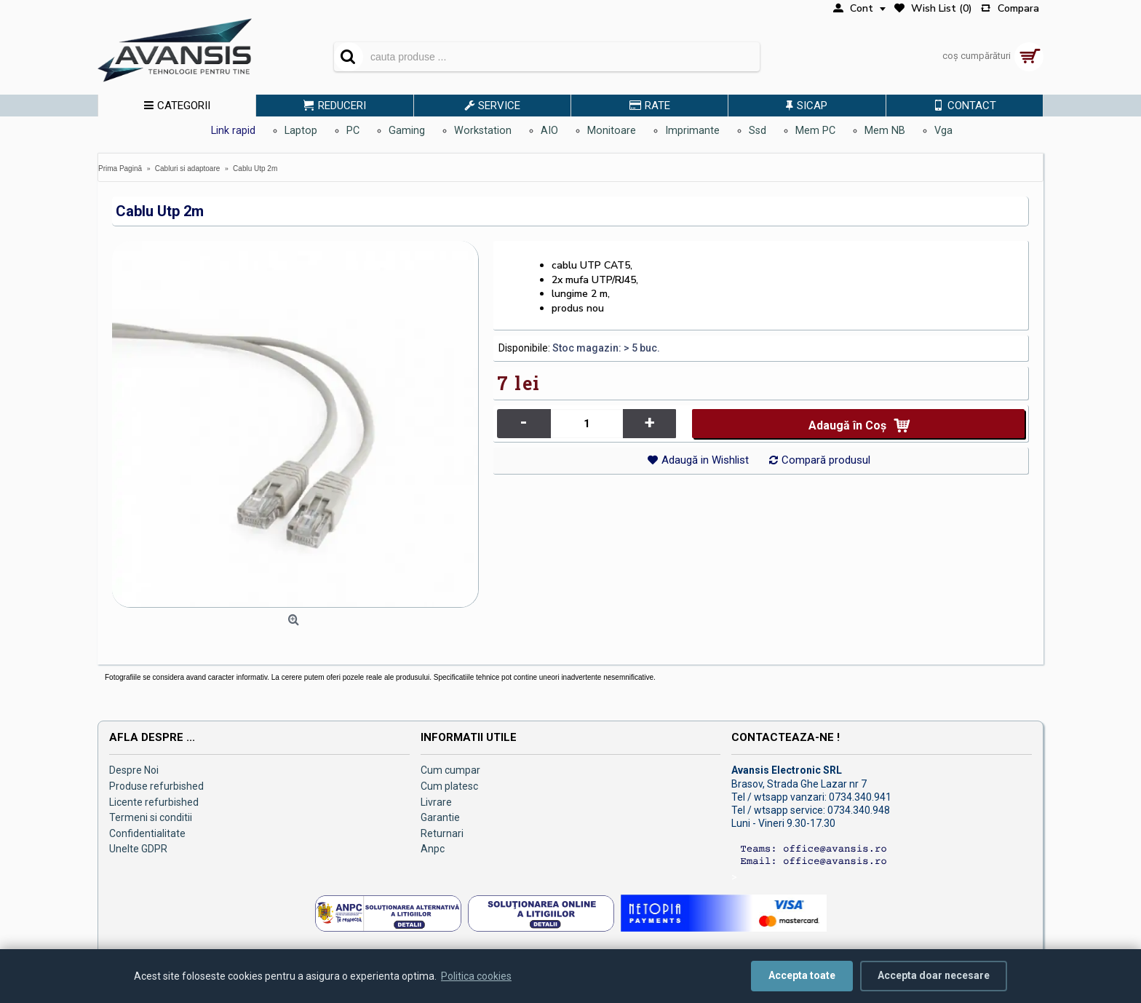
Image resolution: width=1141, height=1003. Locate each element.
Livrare (436, 802)
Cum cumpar (450, 770)
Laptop (301, 130)
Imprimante (692, 130)
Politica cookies (476, 976)
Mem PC (815, 130)
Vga (943, 130)
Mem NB (884, 130)
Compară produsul (826, 460)
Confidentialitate (147, 833)
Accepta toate (801, 975)
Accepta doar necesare (934, 975)
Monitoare (611, 130)
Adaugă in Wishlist (705, 460)
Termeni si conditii (150, 817)
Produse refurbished (156, 786)
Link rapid (233, 130)
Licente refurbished (154, 802)
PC (352, 130)
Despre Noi (134, 770)
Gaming (407, 130)
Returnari (442, 833)
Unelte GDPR (138, 849)
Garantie (440, 817)
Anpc (433, 849)
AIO (549, 130)
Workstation (483, 130)
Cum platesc (449, 786)
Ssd (757, 130)
